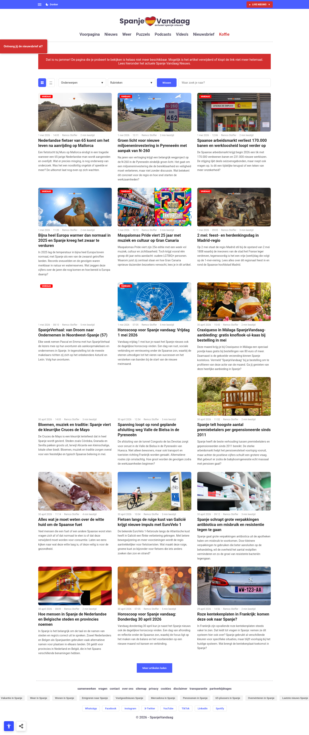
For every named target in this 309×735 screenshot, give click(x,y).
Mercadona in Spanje (163, 698)
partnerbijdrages (221, 688)
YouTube (168, 708)
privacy (153, 688)
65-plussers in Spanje (227, 698)
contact (115, 688)
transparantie (198, 688)
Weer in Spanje (38, 698)
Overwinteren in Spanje (261, 698)
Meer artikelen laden (154, 668)
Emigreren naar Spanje (95, 698)
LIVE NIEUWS (259, 4)
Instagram (130, 708)
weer (126, 34)
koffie (224, 34)
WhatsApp (91, 708)
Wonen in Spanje (64, 698)
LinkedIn (203, 708)
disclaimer (180, 688)
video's (182, 34)
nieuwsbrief (203, 34)
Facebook (110, 708)
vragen (102, 688)
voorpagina (90, 34)
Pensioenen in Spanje (195, 698)
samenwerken (86, 688)
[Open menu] (39, 4)
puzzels (143, 34)
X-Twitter (149, 708)
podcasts (163, 34)
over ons (127, 688)
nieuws (110, 34)
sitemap (141, 688)
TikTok (185, 708)
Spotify (220, 708)
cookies (166, 688)
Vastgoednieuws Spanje (129, 698)
